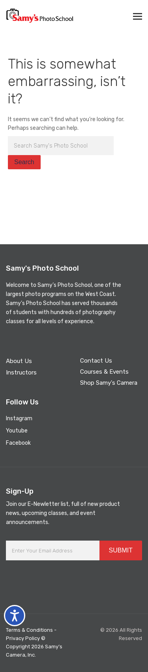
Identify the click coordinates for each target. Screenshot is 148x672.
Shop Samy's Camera (108, 382)
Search (24, 162)
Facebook (18, 443)
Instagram (19, 418)
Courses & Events (104, 371)
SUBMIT (121, 550)
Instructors (21, 372)
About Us (19, 361)
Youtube (17, 430)
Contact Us (96, 360)
